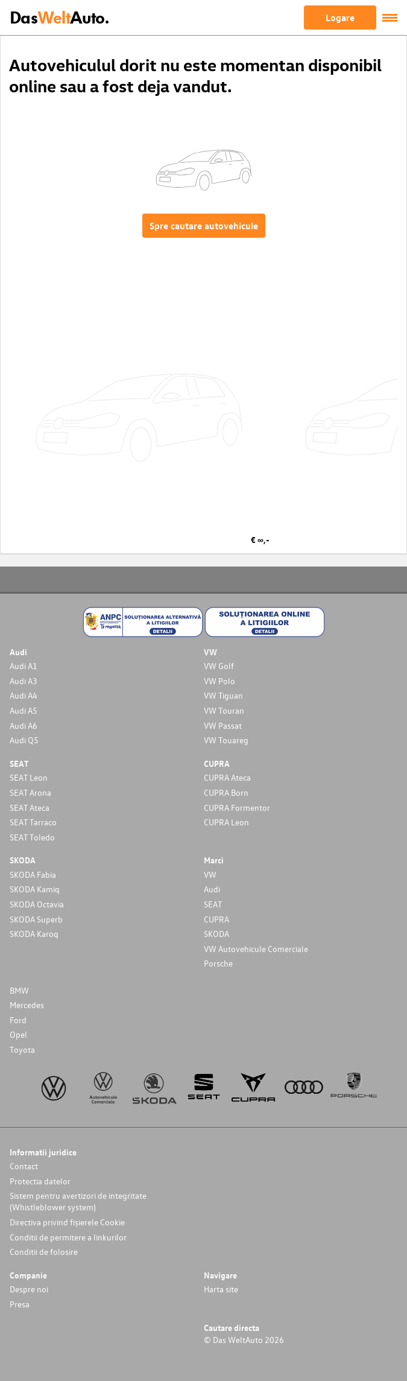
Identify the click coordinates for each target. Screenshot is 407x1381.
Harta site (221, 1289)
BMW (19, 990)
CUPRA (216, 919)
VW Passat (223, 725)
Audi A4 (23, 695)
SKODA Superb (36, 919)
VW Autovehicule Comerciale (256, 948)
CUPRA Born (226, 792)
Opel (18, 1034)
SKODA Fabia (33, 874)
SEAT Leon (29, 777)
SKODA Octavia (37, 904)
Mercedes (27, 1005)
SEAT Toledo (32, 837)
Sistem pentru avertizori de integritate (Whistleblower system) (78, 1201)
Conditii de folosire (44, 1251)
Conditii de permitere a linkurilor (68, 1237)
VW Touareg (226, 740)
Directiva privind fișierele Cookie (67, 1222)
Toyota (22, 1049)
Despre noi (29, 1289)
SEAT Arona (30, 792)
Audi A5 (23, 710)
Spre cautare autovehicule (204, 226)
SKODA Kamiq (35, 889)
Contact (24, 1166)
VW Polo (219, 681)
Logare (340, 17)
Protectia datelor (40, 1181)
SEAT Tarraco (33, 822)
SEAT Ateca (29, 807)
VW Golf (219, 665)
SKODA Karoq (34, 933)
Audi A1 (23, 665)
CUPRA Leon (226, 822)
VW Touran (224, 710)
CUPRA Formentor (237, 807)
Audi (212, 889)
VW (210, 874)
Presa (20, 1304)
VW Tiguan (223, 695)
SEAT (213, 904)
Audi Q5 (24, 740)
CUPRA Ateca (227, 777)
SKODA (216, 933)
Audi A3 (23, 681)
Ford (18, 1020)
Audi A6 (23, 725)
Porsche (218, 963)
